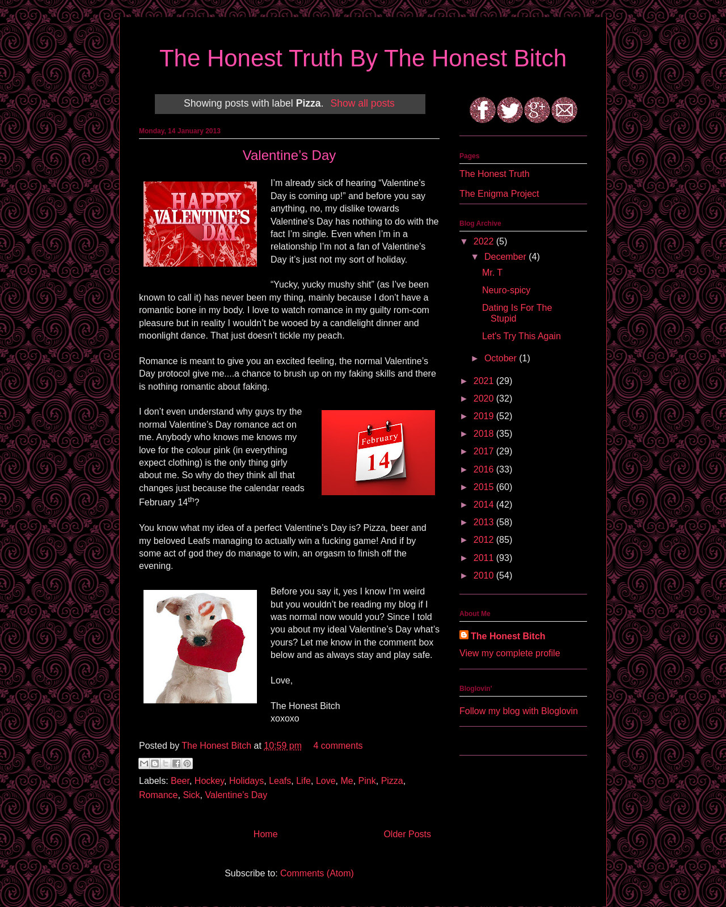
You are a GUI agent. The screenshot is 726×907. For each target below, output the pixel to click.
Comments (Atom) (317, 873)
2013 (485, 522)
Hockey (209, 781)
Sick (191, 795)
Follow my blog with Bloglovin (518, 711)
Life (303, 781)
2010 (485, 575)
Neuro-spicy (506, 290)
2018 (485, 433)
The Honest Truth (494, 174)
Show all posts (362, 103)
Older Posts (407, 834)
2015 (485, 487)
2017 (485, 451)
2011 (485, 558)
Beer (180, 781)
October (501, 358)
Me (346, 781)
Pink (367, 781)
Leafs (280, 781)
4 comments (337, 745)
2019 (485, 416)
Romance (158, 795)
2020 (485, 398)
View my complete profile (509, 653)
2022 (485, 241)
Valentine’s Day (289, 155)
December (506, 256)
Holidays (246, 781)
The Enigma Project (499, 194)
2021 (485, 381)
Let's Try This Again (521, 336)
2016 (485, 469)
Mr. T (492, 272)
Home (266, 834)
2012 (485, 540)
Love (326, 781)
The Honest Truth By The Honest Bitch (363, 58)
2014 (485, 504)
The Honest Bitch (218, 745)
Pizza (392, 781)
